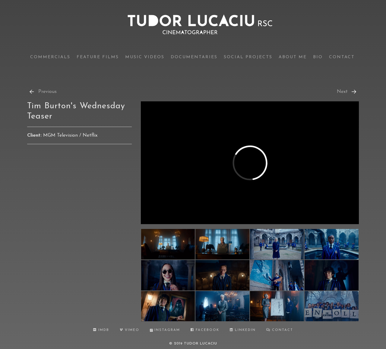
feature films (98, 57)
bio (318, 57)
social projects (248, 57)
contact (342, 57)
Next (347, 92)
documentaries (194, 57)
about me (293, 57)
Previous (42, 92)
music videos (144, 57)
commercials (50, 57)
